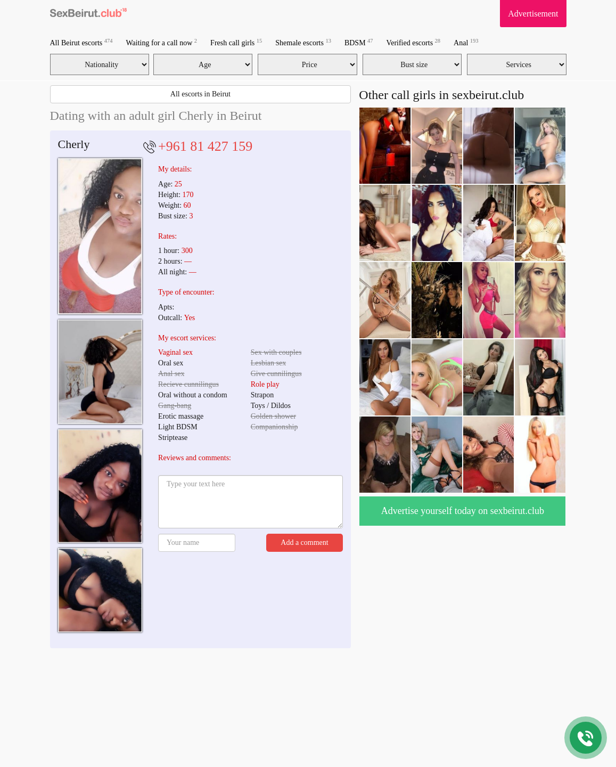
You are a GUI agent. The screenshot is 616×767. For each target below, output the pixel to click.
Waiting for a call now (162, 42)
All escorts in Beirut (200, 94)
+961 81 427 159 (205, 146)
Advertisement (533, 13)
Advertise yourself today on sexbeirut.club (462, 510)
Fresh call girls (236, 42)
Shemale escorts (303, 42)
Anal (466, 42)
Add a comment (304, 542)
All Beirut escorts (81, 42)
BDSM (358, 42)
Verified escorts (413, 42)
